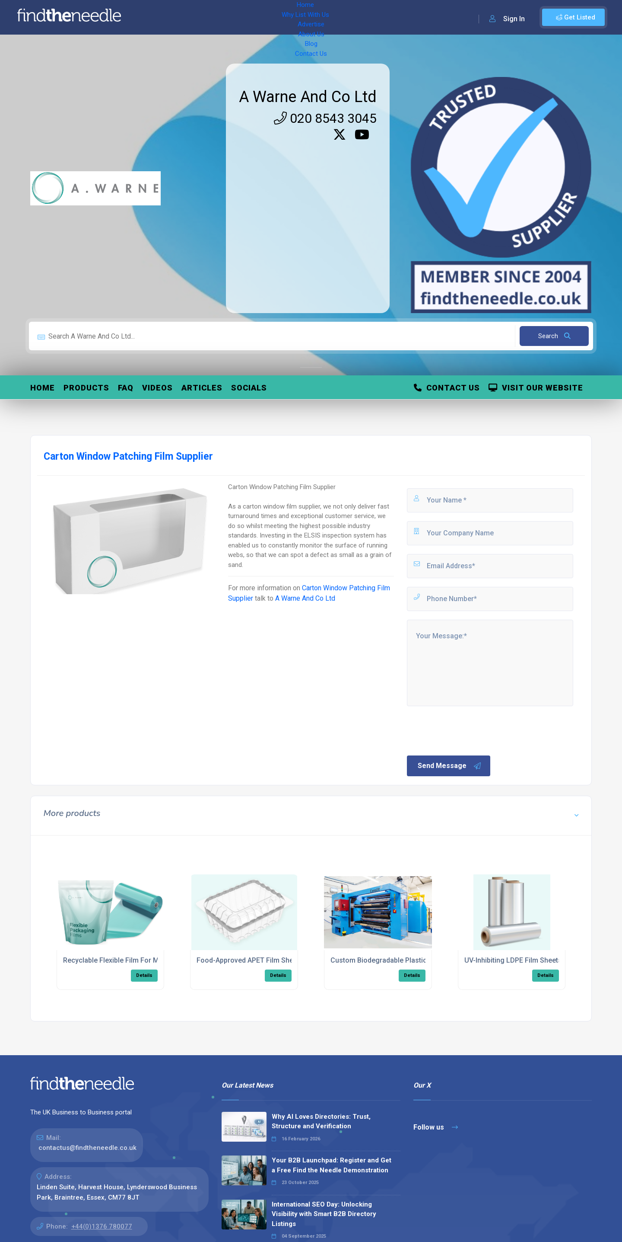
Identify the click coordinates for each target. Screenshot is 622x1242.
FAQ (125, 387)
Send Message (450, 766)
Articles (201, 387)
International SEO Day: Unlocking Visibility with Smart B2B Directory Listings (324, 1214)
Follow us (435, 1127)
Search (554, 336)
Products (86, 387)
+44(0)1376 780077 (101, 1226)
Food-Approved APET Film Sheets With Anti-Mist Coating (286, 960)
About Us (285, 17)
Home (152, 17)
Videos (157, 387)
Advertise (246, 17)
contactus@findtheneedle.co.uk (87, 1148)
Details (144, 975)
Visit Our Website (536, 387)
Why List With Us (196, 17)
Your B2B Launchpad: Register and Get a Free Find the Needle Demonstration (331, 1165)
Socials (249, 387)
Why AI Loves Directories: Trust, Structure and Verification (321, 1121)
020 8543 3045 (325, 118)
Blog (315, 17)
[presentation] (471, 730)
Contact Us (348, 17)
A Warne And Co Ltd (308, 97)
